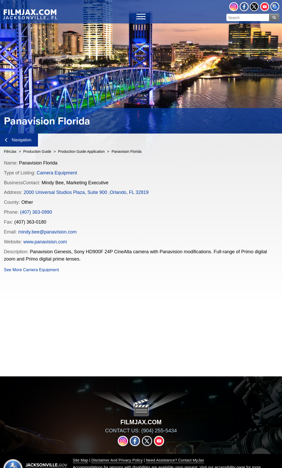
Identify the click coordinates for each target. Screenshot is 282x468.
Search (274, 17)
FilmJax (10, 151)
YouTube (264, 6)
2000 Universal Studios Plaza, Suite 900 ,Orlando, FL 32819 (86, 192)
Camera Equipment (57, 172)
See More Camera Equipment (31, 270)
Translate (274, 6)
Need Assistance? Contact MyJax (175, 460)
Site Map (80, 460)
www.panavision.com (45, 241)
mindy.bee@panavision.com (47, 232)
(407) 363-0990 (36, 212)
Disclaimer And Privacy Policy (117, 460)
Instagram (233, 6)
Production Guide (37, 151)
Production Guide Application (81, 151)
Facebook (244, 6)
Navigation (18, 140)
